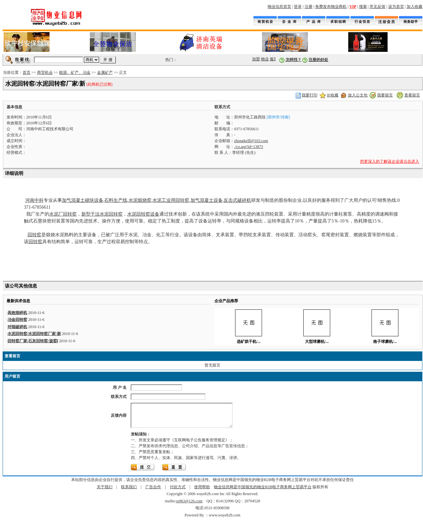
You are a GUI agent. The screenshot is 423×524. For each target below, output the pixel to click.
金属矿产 (105, 72)
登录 (298, 6)
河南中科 (34, 200)
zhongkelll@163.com (251, 140)
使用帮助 (202, 492)
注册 (308, 6)
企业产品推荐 (226, 301)
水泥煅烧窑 (140, 200)
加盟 (257, 59)
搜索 (363, 6)
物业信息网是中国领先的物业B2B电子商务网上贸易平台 (263, 492)
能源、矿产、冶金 (75, 72)
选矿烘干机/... (248, 341)
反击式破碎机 (237, 200)
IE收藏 (332, 95)
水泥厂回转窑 (63, 214)
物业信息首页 (279, 6)
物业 (266, 59)
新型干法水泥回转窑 (102, 214)
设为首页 (396, 6)
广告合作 (153, 492)
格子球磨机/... (385, 341)
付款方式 (178, 492)
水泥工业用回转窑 (170, 200)
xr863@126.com (189, 506)
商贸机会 (45, 72)
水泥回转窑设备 (143, 214)
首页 (26, 72)
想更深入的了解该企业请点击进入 (389, 161)
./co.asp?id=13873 (248, 146)
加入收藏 (414, 6)
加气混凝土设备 (207, 200)
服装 (275, 59)
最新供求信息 (18, 301)
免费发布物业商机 (331, 6)
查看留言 (412, 95)
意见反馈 (377, 6)
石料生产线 (115, 200)
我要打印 (309, 95)
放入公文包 (358, 95)
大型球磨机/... (317, 341)
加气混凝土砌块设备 (82, 200)
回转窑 (34, 234)
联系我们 (129, 492)
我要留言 (385, 95)
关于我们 (104, 492)
